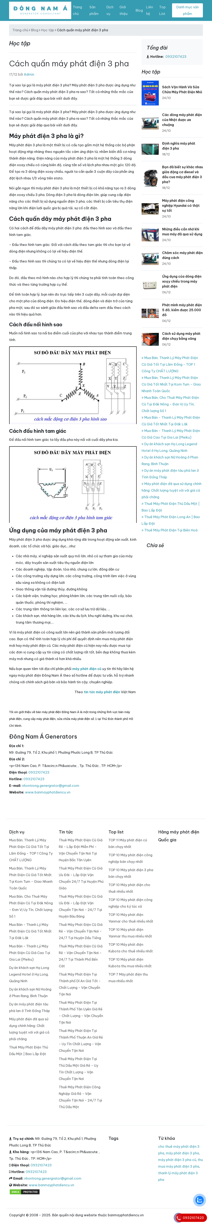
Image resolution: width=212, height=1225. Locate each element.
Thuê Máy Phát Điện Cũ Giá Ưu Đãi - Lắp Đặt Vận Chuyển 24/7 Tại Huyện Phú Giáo (81, 878)
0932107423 (38, 772)
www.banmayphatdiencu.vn (47, 792)
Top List (162, 10)
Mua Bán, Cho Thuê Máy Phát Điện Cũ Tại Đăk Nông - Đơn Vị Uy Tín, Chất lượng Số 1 (170, 404)
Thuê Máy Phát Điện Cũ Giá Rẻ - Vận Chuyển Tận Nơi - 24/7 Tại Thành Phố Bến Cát (80, 956)
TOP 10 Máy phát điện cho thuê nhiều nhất (129, 888)
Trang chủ (77, 10)
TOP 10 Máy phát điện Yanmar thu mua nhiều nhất (130, 933)
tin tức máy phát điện (102, 692)
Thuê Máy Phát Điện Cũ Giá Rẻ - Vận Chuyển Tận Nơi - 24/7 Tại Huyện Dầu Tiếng (80, 931)
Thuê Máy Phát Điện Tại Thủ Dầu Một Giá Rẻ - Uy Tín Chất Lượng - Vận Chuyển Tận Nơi (78, 1069)
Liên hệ (149, 10)
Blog (139, 10)
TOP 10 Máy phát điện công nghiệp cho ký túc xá (130, 903)
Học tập (47, 30)
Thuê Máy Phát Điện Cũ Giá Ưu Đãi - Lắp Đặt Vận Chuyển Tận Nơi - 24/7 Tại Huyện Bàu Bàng (80, 906)
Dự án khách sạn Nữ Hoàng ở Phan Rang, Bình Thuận (30, 992)
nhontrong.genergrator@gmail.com (50, 786)
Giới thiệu (123, 10)
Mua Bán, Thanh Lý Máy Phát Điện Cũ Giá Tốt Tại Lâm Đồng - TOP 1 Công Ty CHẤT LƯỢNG (170, 364)
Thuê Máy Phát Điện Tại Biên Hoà (170, 530)
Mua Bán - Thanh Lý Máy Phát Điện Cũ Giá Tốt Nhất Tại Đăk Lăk (30, 931)
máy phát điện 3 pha (182, 1153)
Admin (29, 74)
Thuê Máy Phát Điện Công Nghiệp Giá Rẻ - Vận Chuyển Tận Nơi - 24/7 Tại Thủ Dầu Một (80, 1097)
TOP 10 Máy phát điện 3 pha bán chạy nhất (130, 873)
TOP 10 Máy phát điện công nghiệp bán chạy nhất (130, 858)
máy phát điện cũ (86, 669)
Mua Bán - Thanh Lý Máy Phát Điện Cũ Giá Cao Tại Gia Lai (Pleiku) (29, 952)
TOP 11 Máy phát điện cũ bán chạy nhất (127, 843)
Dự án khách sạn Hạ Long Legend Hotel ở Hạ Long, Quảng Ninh (29, 974)
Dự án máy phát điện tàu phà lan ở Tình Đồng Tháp (29, 1007)
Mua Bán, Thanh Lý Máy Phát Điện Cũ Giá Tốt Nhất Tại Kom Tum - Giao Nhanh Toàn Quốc (171, 384)
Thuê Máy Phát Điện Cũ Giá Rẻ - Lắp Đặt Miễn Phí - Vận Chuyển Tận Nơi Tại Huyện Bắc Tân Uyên (80, 850)
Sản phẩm (94, 10)
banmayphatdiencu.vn (186, 566)
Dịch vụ (109, 10)
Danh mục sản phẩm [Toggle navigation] (187, 10)
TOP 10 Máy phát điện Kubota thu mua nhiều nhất (130, 962)
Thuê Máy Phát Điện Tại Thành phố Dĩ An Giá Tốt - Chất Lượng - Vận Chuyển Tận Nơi (80, 984)
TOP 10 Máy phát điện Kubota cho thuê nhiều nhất (130, 947)
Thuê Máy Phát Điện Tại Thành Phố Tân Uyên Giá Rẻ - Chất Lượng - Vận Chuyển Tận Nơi (81, 1012)
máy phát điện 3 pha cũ (177, 1160)
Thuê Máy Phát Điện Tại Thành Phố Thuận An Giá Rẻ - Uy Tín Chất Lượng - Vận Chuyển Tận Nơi (81, 1041)
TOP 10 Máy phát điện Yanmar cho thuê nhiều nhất (130, 918)
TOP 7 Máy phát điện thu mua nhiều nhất (128, 977)
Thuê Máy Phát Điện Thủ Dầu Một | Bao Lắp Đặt (28, 1050)
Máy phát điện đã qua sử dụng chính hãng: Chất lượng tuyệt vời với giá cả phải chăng (171, 490)
